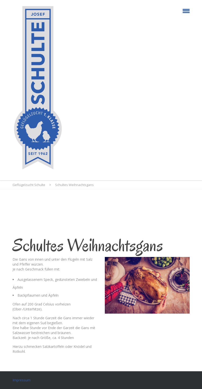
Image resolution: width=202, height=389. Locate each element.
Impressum (22, 380)
